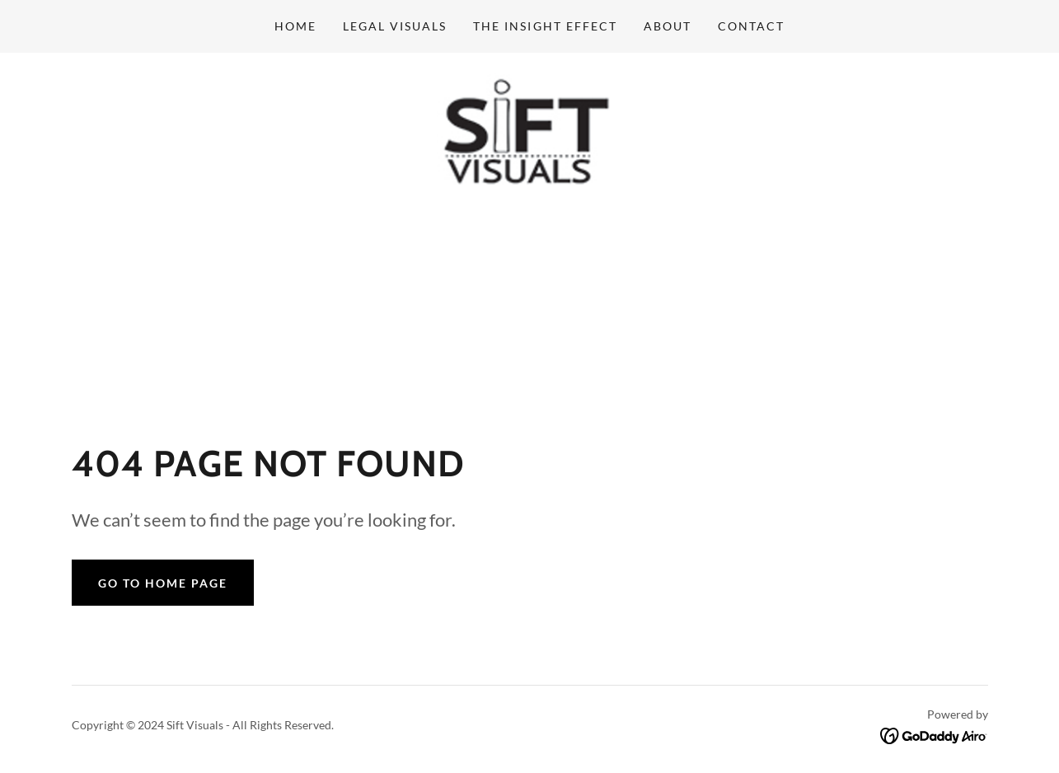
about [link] (667, 26)
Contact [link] (751, 26)
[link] (529, 139)
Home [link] (295, 26)
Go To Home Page (162, 586)
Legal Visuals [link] (395, 26)
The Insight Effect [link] (544, 26)
